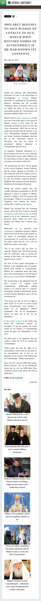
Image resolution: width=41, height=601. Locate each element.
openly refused (13, 276)
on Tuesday (23, 98)
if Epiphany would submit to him (16, 214)
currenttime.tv (9, 231)
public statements (22, 118)
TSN (27, 154)
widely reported (16, 321)
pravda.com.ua (26, 204)
